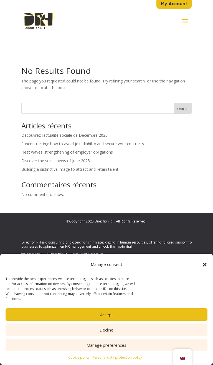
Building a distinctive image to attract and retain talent (69, 161)
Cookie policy (79, 357)
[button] (204, 264)
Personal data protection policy (117, 357)
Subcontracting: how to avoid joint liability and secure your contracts (82, 136)
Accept (106, 314)
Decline (106, 330)
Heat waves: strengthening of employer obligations (67, 144)
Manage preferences (106, 345)
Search (182, 100)
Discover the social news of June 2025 (55, 153)
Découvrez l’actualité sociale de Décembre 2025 (64, 127)
